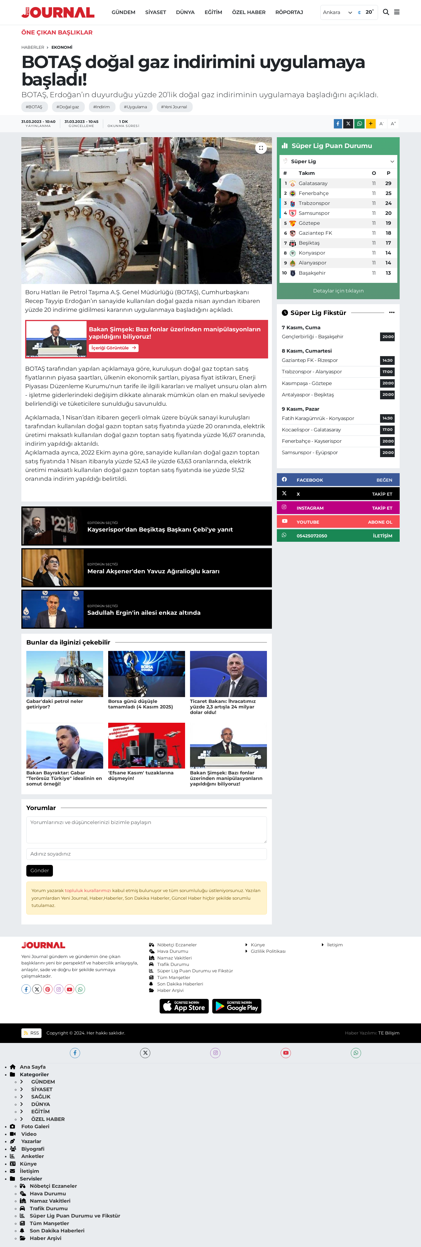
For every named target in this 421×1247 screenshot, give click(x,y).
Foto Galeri (29, 1126)
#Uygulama (135, 106)
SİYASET (155, 12)
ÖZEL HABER (248, 12)
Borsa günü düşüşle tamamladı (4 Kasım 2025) (140, 704)
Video (23, 1134)
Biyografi (27, 1149)
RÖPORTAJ (289, 12)
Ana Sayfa (28, 1067)
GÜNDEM (123, 12)
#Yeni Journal (174, 106)
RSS (31, 1033)
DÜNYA (185, 12)
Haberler (32, 47)
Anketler (27, 1156)
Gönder (39, 870)
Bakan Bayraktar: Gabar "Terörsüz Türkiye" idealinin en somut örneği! (64, 778)
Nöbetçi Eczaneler (173, 945)
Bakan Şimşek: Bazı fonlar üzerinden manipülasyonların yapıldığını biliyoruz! (226, 778)
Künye (255, 945)
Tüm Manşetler (170, 977)
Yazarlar (25, 1141)
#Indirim (101, 106)
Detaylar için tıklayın (338, 291)
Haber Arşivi (166, 990)
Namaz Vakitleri (170, 958)
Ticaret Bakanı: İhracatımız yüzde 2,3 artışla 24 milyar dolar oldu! (223, 707)
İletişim (332, 945)
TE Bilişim (389, 1033)
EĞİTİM (213, 12)
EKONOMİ (62, 47)
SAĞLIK (35, 1097)
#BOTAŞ (34, 106)
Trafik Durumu (169, 964)
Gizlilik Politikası (265, 951)
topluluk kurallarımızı (88, 890)
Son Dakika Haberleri (176, 984)
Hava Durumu (169, 951)
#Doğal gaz (67, 106)
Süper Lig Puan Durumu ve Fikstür (191, 970)
